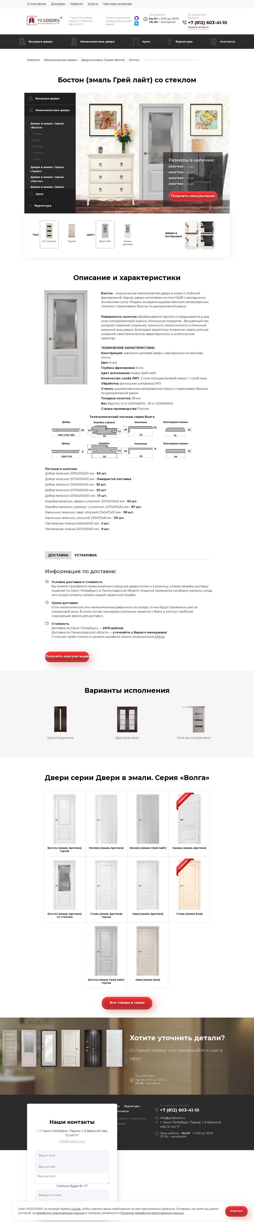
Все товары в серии (127, 997)
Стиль (37, 159)
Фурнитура (184, 41)
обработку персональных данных (60, 1213)
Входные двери (41, 41)
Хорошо (236, 1210)
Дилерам (58, 4)
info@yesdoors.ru (72, 1136)
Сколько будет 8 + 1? (72, 1180)
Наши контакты (72, 1116)
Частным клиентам (117, 4)
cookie (76, 1208)
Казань (37, 133)
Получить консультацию (193, 196)
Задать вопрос (198, 27)
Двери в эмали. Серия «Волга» (47, 125)
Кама (36, 140)
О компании (36, 4)
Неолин (38, 153)
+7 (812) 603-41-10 (207, 22)
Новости (76, 4)
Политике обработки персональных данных (152, 1213)
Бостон (38, 146)
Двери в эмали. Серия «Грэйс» (47, 169)
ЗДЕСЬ (159, 636)
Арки (146, 41)
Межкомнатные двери (97, 41)
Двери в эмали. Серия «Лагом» (47, 179)
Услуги (93, 4)
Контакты (227, 41)
